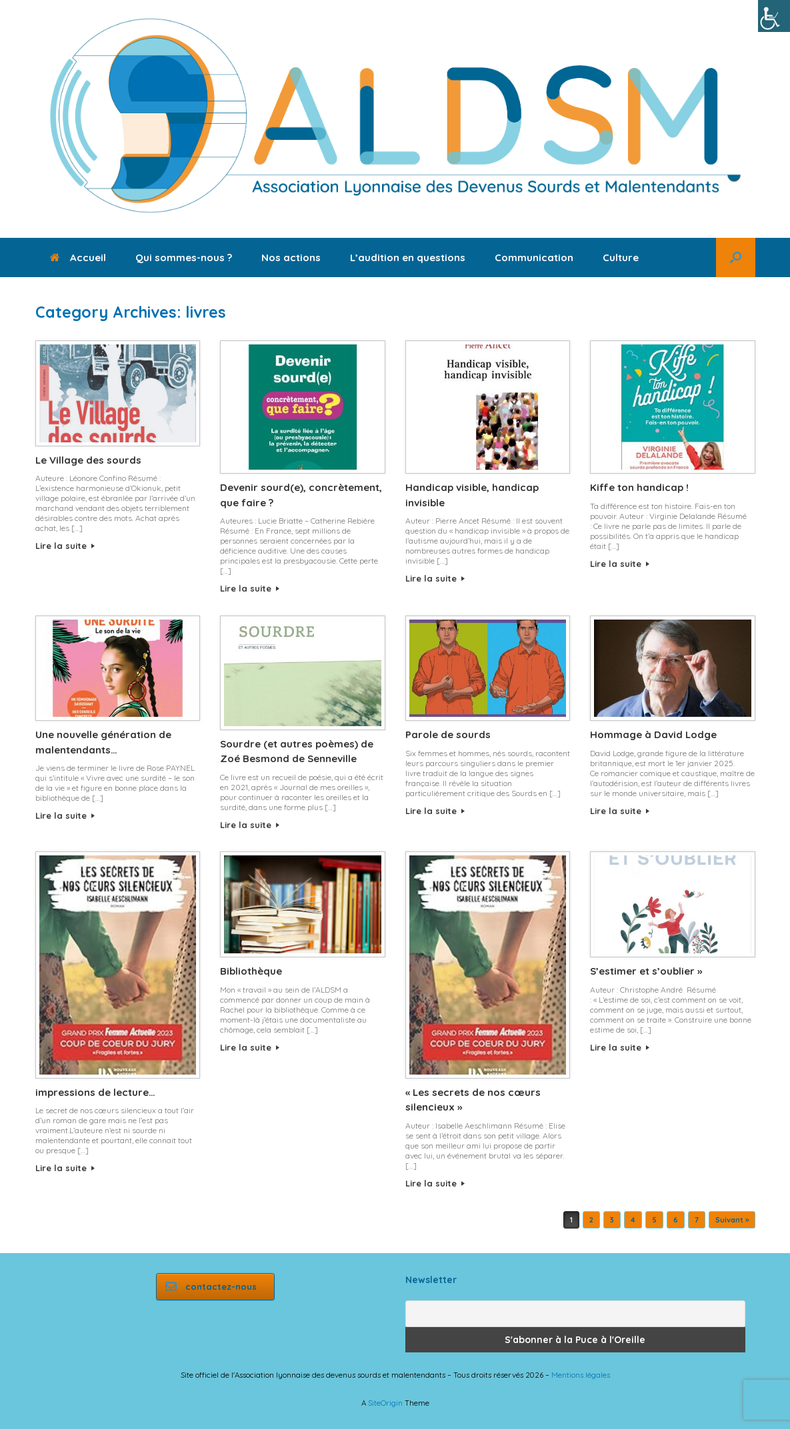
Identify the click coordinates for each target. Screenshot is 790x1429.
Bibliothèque (251, 971)
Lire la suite (65, 545)
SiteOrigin (385, 1403)
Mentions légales (580, 1375)
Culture (621, 257)
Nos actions (291, 257)
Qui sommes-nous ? (183, 257)
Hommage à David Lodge (653, 734)
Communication (534, 257)
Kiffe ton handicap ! (640, 487)
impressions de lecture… (95, 1092)
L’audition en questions (407, 257)
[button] (735, 257)
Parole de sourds (448, 734)
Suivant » (732, 1219)
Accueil (78, 257)
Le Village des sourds (88, 460)
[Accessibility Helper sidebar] (774, 16)
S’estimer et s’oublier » (646, 971)
